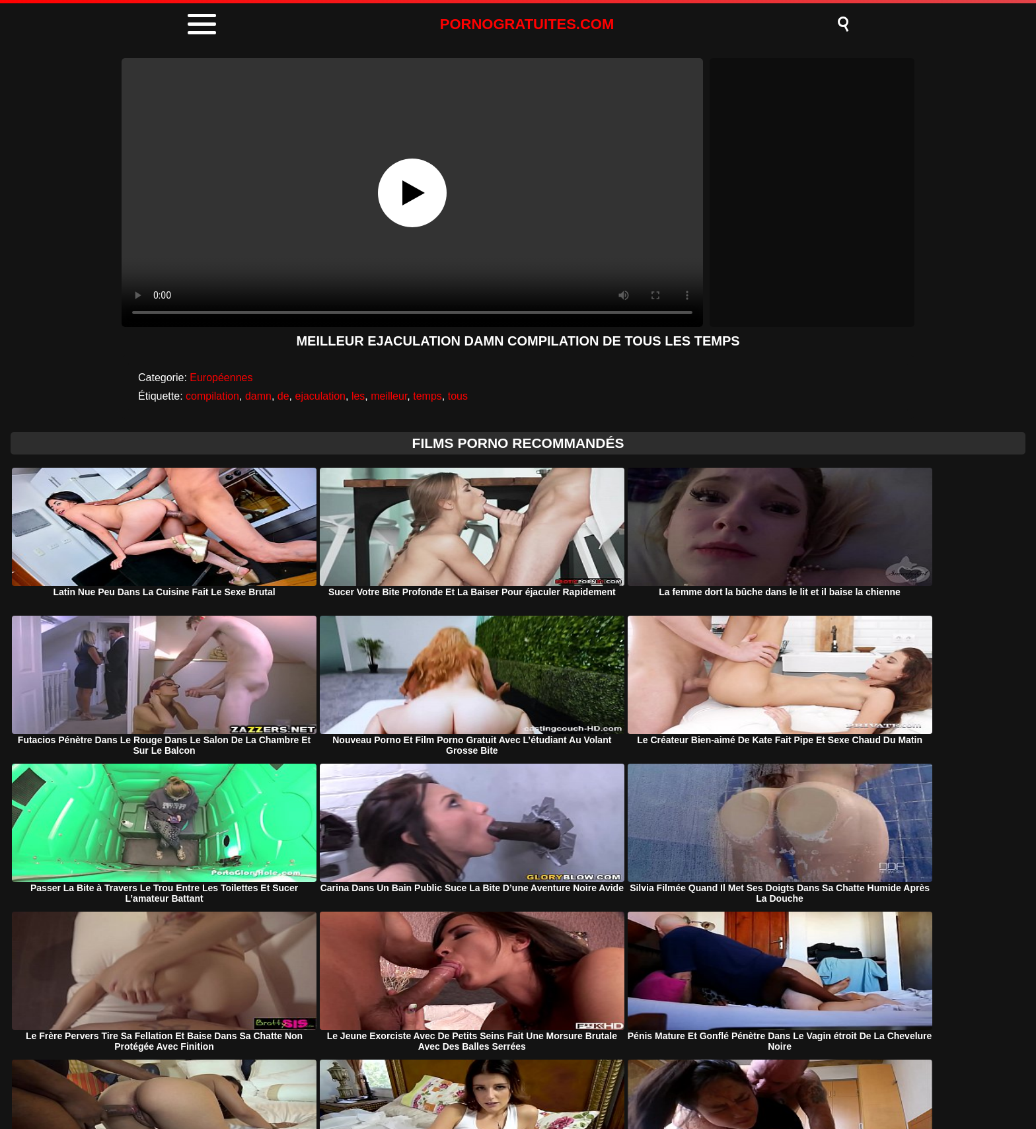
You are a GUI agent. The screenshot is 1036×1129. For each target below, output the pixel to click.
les (358, 396)
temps (427, 396)
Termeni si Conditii (542, 1085)
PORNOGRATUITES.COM (527, 24)
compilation (212, 396)
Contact (628, 1085)
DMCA (459, 1085)
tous (458, 396)
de (283, 396)
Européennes (221, 377)
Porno (404, 1085)
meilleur (389, 396)
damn (258, 396)
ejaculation (320, 396)
